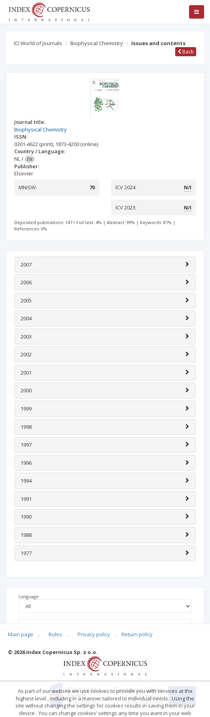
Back (186, 51)
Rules (55, 634)
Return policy (137, 634)
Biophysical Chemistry (96, 43)
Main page (20, 634)
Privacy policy (94, 634)
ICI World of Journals (38, 43)
